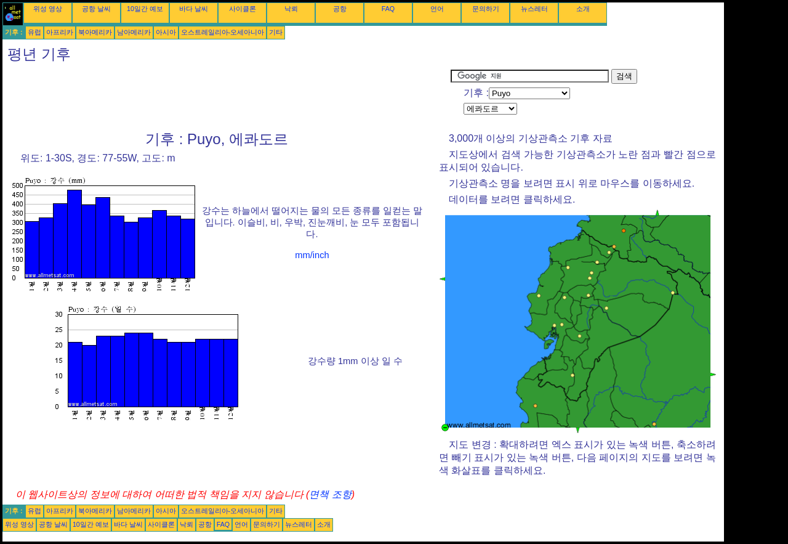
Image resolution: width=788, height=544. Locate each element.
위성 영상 (47, 8)
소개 (583, 8)
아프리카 (59, 32)
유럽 (34, 32)
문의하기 (485, 8)
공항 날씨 (96, 8)
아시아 (166, 32)
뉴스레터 (534, 8)
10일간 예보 (145, 8)
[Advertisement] (226, 96)
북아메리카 (95, 32)
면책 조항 (330, 494)
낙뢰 (291, 8)
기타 (276, 32)
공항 (340, 8)
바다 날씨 (193, 8)
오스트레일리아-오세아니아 (223, 32)
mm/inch (312, 255)
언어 (437, 8)
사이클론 (242, 8)
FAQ (388, 8)
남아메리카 (134, 32)
